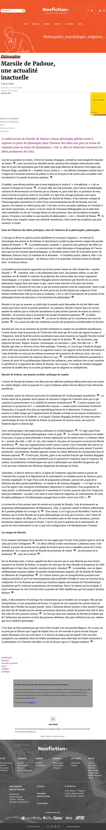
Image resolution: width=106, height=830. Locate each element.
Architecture (93, 773)
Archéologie (40, 765)
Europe (21, 768)
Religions (57, 768)
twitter (92, 11)
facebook (88, 11)
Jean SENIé (9, 84)
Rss (100, 11)
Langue (74, 765)
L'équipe (80, 791)
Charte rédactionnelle (74, 793)
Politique (4, 770)
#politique (5, 672)
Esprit (57, 24)
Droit (2, 763)
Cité (25, 24)
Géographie (23, 765)
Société (3, 765)
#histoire (5, 660)
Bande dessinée (95, 775)
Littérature (75, 763)
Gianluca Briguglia (9, 122)
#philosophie (6, 658)
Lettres (69, 24)
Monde (21, 763)
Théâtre (91, 768)
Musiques (92, 765)
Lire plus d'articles (52, 736)
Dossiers (42, 803)
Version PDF (6, 93)
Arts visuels (93, 770)
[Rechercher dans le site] (12, 11)
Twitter (51, 826)
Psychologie (58, 765)
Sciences (8, 763)
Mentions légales (73, 827)
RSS (55, 826)
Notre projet (70, 791)
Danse (91, 778)
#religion (5, 669)
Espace (35, 24)
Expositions (24, 802)
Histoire (38, 763)
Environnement (24, 770)
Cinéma (91, 763)
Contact (81, 796)
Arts (80, 24)
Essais (41, 786)
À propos (70, 786)
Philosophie (58, 763)
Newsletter (104, 11)
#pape (3, 666)
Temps (47, 24)
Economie (4, 768)
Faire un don (70, 796)
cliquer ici (31, 703)
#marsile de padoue (9, 663)
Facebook (48, 826)
